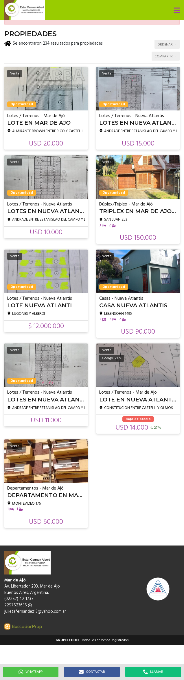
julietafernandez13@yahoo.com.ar (35, 611)
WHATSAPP (31, 672)
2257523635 (18, 605)
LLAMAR (153, 672)
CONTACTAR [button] (92, 672)
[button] (177, 10)
